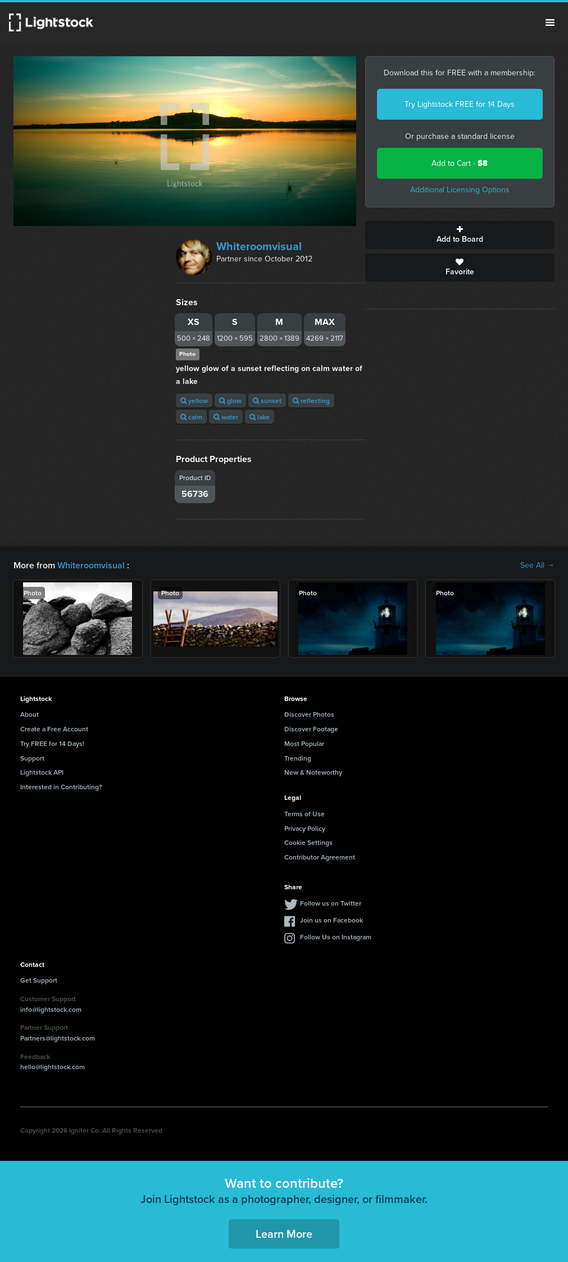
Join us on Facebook (331, 920)
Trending (297, 758)
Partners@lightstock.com (57, 1038)
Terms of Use (304, 813)
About (29, 714)
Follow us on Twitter (330, 903)
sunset (267, 400)
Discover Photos (309, 714)
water (225, 417)
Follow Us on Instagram (335, 937)
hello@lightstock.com (52, 1066)
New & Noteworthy (313, 772)
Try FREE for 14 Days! (52, 743)
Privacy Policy (304, 828)
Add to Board (460, 235)
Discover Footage (311, 729)
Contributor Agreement (319, 857)
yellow (194, 400)
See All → (537, 565)
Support (32, 758)
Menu (550, 22)
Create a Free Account (54, 729)
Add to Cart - (459, 163)
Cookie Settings (308, 842)
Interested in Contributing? (61, 786)
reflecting (311, 400)
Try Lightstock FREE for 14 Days (460, 104)
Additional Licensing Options (460, 190)
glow (230, 400)
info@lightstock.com (50, 1009)
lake (259, 417)
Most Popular (304, 743)
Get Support (38, 980)
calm (191, 417)
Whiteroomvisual (259, 246)
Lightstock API (41, 772)
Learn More (284, 1233)
